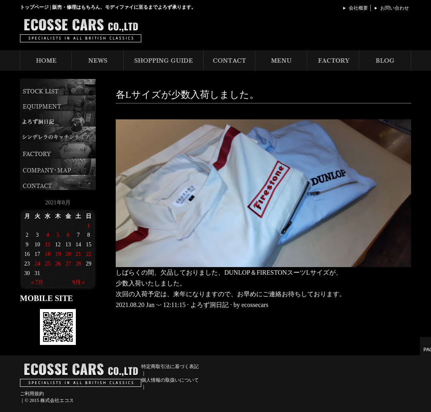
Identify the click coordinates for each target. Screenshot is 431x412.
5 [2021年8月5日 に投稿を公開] (57, 235)
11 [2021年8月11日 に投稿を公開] (47, 245)
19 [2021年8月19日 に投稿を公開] (58, 254)
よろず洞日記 (209, 304)
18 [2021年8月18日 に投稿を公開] (47, 254)
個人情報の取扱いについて (170, 380)
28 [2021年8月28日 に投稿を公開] (78, 264)
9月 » (78, 282)
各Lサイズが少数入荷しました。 (187, 94)
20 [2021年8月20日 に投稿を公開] (68, 254)
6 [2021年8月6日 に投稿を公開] (68, 235)
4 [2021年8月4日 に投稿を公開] (47, 235)
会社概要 (358, 8)
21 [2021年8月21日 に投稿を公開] (78, 254)
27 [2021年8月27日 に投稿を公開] (68, 264)
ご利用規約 (32, 393)
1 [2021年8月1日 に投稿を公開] (88, 226)
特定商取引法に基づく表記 (170, 366)
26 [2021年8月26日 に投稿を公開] (58, 264)
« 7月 (37, 282)
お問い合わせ (394, 8)
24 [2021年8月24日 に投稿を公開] (37, 264)
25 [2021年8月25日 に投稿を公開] (47, 264)
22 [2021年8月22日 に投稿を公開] (88, 254)
